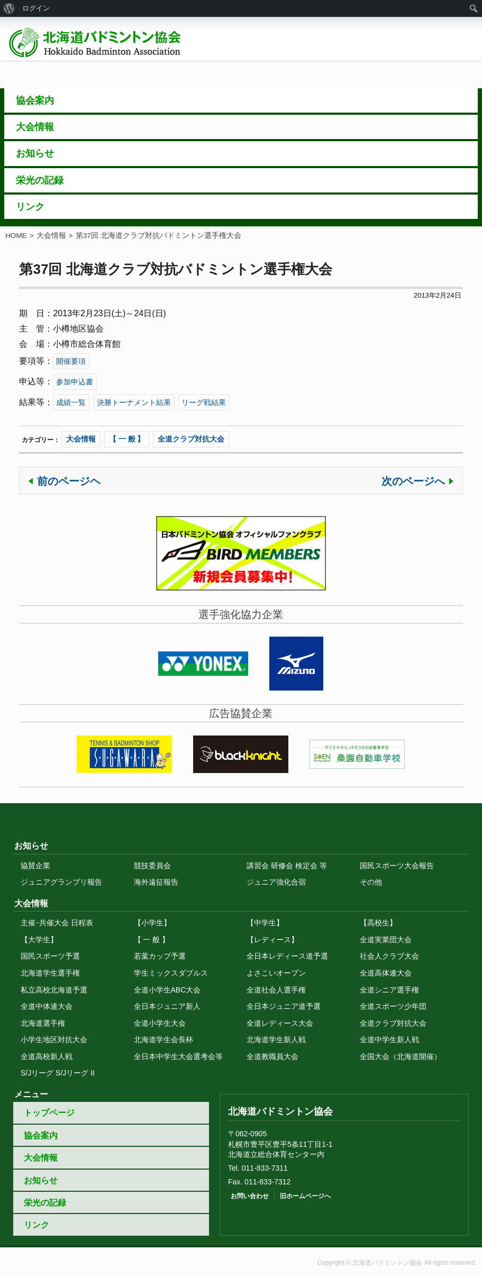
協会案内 (41, 1135)
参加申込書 (74, 382)
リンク (36, 1224)
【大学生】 (39, 939)
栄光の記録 (45, 1202)
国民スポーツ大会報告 (397, 865)
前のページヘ (69, 481)
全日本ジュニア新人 (167, 1006)
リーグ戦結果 (203, 402)
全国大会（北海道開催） (400, 1056)
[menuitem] (9, 8)
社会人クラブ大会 (389, 956)
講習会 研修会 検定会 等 (287, 865)
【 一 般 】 (127, 439)
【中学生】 (265, 922)
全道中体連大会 (46, 1006)
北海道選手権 (43, 1023)
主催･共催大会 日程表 (57, 922)
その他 (371, 882)
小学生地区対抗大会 (54, 1039)
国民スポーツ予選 (50, 956)
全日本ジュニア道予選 (284, 1006)
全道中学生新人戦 (389, 1039)
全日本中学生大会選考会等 (178, 1056)
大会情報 (51, 236)
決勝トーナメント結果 (134, 402)
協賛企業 (35, 865)
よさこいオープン (276, 973)
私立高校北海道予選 (54, 990)
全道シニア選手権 (389, 990)
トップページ (49, 1112)
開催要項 (71, 361)
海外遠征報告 (156, 882)
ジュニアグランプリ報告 (61, 882)
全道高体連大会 (386, 973)
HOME (16, 236)
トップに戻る (241, 813)
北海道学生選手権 (50, 973)
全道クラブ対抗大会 (191, 439)
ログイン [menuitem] (36, 8)
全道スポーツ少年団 (393, 1006)
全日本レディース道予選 (287, 956)
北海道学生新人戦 (276, 1039)
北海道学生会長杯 (163, 1039)
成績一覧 (71, 402)
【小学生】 (152, 922)
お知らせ (41, 1180)
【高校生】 (378, 922)
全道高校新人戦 (46, 1056)
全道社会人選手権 (276, 990)
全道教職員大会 (272, 1056)
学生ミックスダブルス (171, 973)
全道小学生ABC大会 (167, 990)
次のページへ (413, 481)
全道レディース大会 (280, 1023)
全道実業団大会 (386, 939)
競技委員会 (152, 865)
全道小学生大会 (160, 1023)
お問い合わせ (250, 1196)
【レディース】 (272, 939)
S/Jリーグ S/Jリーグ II (58, 1073)
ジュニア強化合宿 (276, 882)
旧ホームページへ (305, 1196)
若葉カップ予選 (160, 956)
